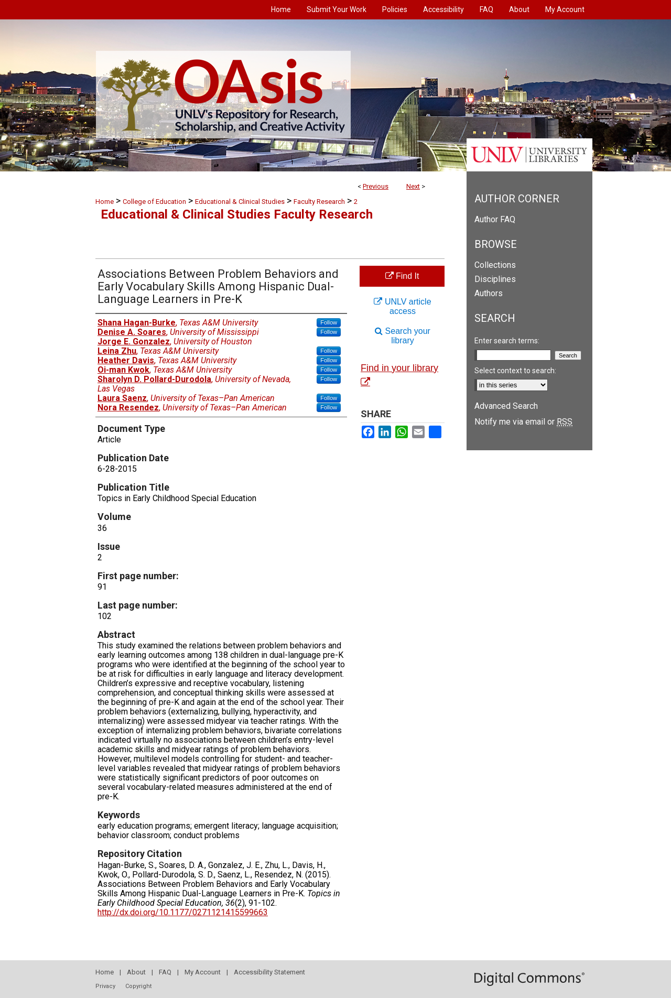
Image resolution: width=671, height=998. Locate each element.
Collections (495, 265)
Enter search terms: (506, 341)
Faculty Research (319, 201)
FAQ (165, 972)
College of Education (154, 201)
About (136, 972)
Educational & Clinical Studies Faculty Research (237, 214)
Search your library (402, 336)
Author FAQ (494, 219)
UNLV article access (402, 306)
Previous (375, 186)
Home (104, 201)
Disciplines (495, 279)
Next (413, 186)
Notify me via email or (523, 422)
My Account (203, 972)
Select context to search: (515, 370)
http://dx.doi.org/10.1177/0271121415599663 (183, 912)
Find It (402, 276)
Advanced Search (506, 406)
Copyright (138, 986)
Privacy (105, 986)
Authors (488, 293)
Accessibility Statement (269, 972)
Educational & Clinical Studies (240, 201)
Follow (328, 322)
